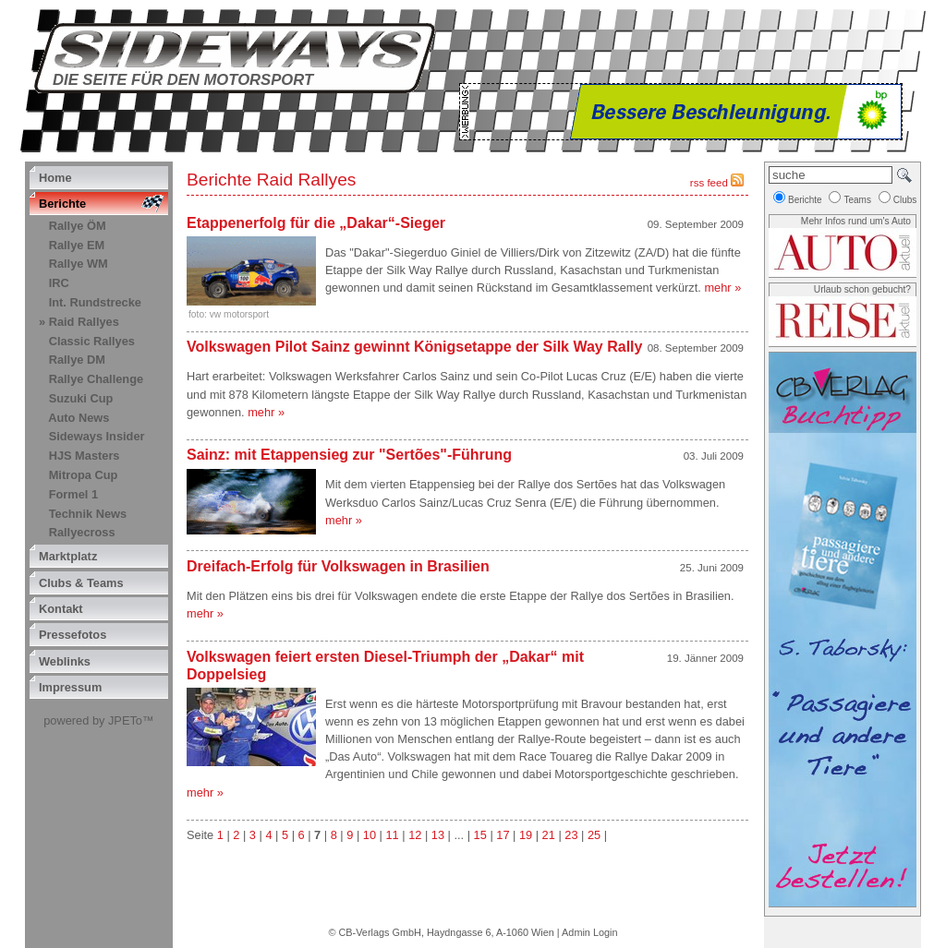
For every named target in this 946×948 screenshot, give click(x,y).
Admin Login (589, 932)
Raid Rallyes (84, 322)
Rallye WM (78, 263)
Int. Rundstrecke (95, 302)
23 (570, 835)
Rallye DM (77, 359)
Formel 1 (73, 494)
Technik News (88, 514)
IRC (59, 283)
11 (391, 835)
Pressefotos (72, 635)
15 (480, 835)
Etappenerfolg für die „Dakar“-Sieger (318, 223)
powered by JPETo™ (98, 720)
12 (414, 835)
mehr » (722, 287)
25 (594, 835)
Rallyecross (82, 532)
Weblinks (65, 661)
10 (369, 835)
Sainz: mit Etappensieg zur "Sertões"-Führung (353, 454)
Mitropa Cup (83, 475)
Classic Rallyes (92, 341)
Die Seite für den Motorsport (183, 80)
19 (525, 835)
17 (502, 835)
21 (548, 835)
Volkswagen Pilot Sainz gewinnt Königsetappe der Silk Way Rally (414, 346)
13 (437, 835)
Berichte (62, 203)
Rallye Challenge (96, 379)
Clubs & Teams (81, 583)
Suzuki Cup (81, 398)
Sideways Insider (97, 436)
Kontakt (61, 609)
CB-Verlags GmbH (379, 932)
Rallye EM (76, 245)
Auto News (78, 418)
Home (55, 178)
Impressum (70, 687)
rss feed (717, 182)
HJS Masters (84, 455)
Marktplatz (68, 556)
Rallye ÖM (77, 226)
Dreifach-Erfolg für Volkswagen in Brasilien (338, 566)
